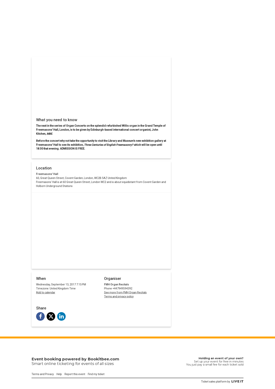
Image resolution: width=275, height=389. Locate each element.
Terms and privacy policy (119, 296)
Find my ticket (96, 374)
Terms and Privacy (43, 374)
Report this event (75, 374)
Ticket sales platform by (222, 381)
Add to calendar (45, 292)
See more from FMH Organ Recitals (125, 292)
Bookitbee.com (103, 359)
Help (59, 374)
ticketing (65, 363)
